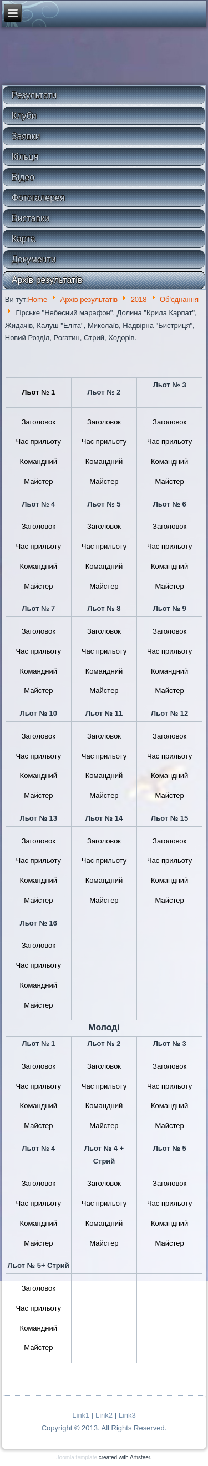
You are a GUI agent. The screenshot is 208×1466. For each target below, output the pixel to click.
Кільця (25, 156)
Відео (23, 177)
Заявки (26, 136)
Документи (34, 259)
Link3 (127, 1415)
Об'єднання (179, 299)
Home (37, 299)
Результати (34, 95)
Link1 (80, 1415)
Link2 (104, 1415)
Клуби (24, 115)
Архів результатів (47, 280)
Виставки (30, 218)
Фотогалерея (38, 198)
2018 (139, 299)
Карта (23, 239)
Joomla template (77, 1457)
